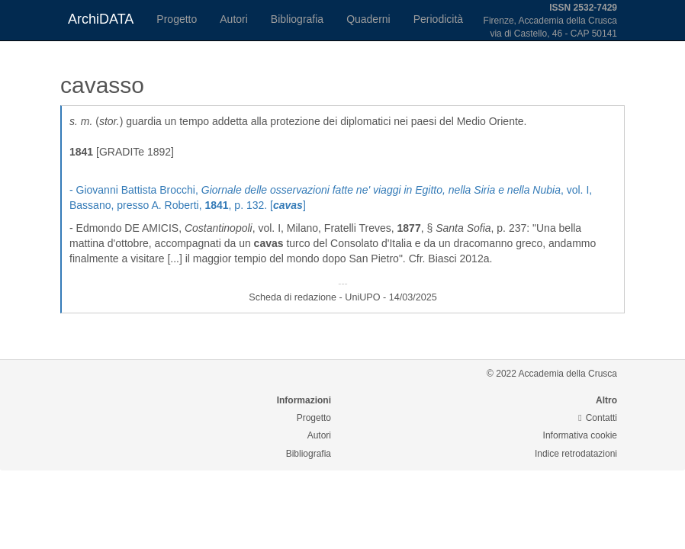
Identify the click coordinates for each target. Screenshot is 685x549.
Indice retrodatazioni (576, 453)
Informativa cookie (580, 435)
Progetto (176, 19)
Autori (234, 19)
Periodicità (438, 19)
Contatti (597, 418)
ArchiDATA (100, 19)
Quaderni (368, 19)
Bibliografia (297, 19)
